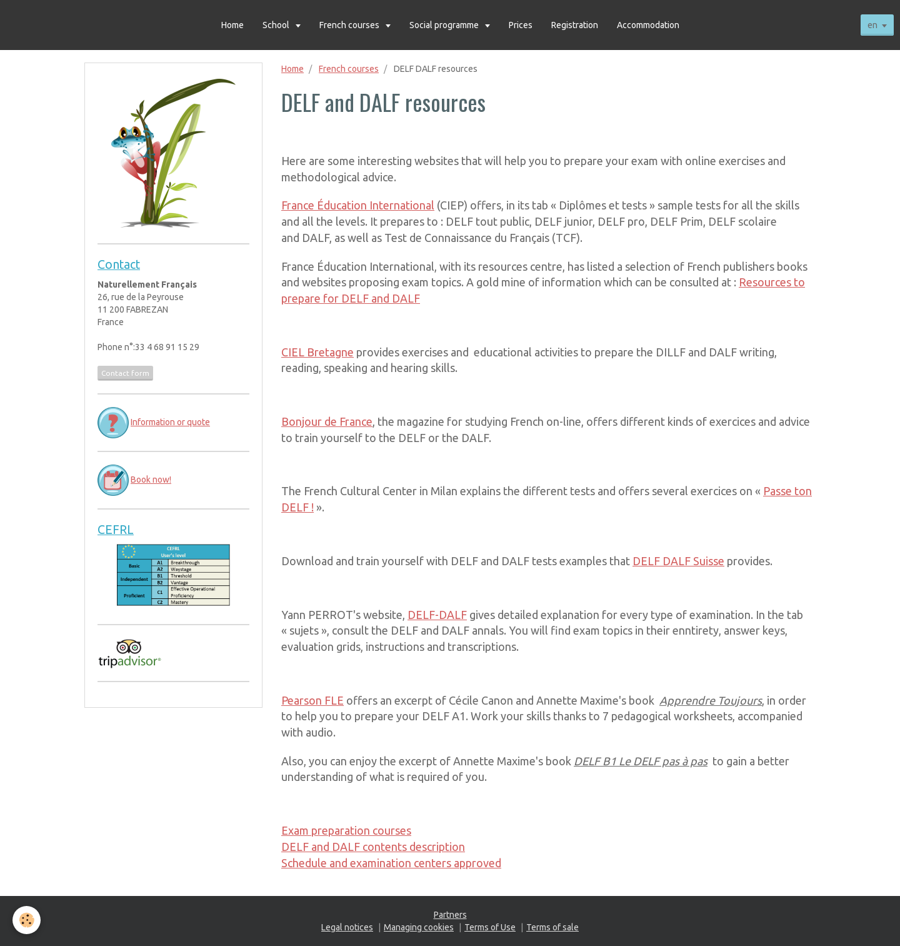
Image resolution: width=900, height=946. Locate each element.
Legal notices (347, 927)
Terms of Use (490, 927)
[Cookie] (26, 920)
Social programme (445, 25)
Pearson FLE (312, 700)
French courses (350, 25)
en (873, 25)
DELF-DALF (437, 614)
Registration (574, 25)
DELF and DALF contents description (373, 846)
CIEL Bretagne (317, 352)
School (276, 25)
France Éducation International (357, 205)
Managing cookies (419, 927)
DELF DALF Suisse (678, 561)
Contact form (125, 373)
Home (232, 25)
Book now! (151, 480)
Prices (520, 25)
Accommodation (648, 25)
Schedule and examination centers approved (391, 863)
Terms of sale (552, 927)
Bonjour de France (326, 421)
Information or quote (170, 422)
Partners (450, 915)
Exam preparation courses (346, 830)
